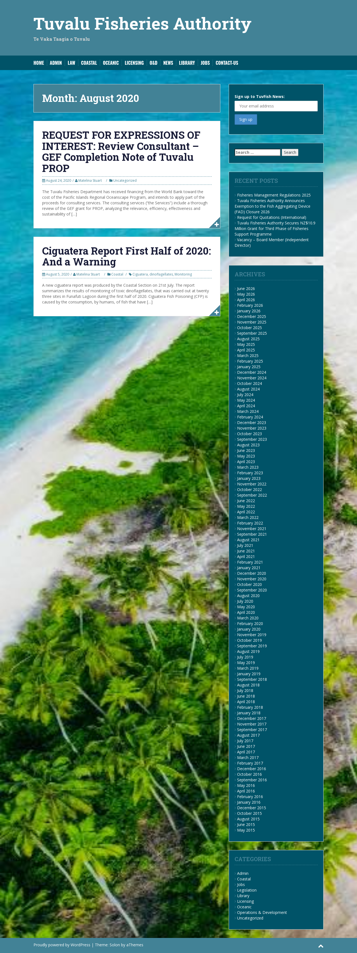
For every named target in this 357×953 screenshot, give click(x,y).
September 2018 (252, 679)
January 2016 (248, 802)
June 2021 (246, 551)
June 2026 (246, 288)
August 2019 (248, 651)
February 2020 (250, 623)
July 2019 (245, 657)
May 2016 (246, 785)
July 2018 (245, 690)
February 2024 (250, 417)
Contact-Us (227, 63)
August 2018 (248, 685)
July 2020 (245, 601)
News (168, 63)
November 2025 (251, 322)
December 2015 (251, 807)
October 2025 (249, 327)
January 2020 (248, 629)
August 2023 (248, 444)
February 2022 (250, 523)
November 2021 (251, 528)
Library (187, 63)
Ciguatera (140, 274)
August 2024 (248, 389)
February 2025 (250, 361)
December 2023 (251, 422)
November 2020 (251, 578)
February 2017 (250, 763)
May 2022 (246, 506)
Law (71, 63)
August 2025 (248, 338)
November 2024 (251, 377)
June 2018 (246, 696)
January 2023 (248, 478)
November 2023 (251, 428)
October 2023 (249, 433)
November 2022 (251, 484)
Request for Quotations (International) (271, 217)
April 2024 (246, 405)
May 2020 (246, 606)
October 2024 (249, 383)
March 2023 (248, 467)
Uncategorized (125, 180)
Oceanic (111, 63)
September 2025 (252, 333)
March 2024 (248, 411)
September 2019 (252, 645)
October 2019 (249, 640)
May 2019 (246, 662)
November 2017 (251, 724)
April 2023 (246, 461)
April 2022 (246, 511)
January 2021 (248, 567)
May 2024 (246, 400)
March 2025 (248, 355)
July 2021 (245, 545)
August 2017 (248, 735)
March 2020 (248, 618)
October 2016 (249, 774)
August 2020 (248, 595)
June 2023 (246, 450)
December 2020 (251, 573)
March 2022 (248, 517)
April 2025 (246, 350)
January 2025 (248, 366)
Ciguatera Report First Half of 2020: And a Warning (126, 256)
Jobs (205, 63)
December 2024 (251, 372)
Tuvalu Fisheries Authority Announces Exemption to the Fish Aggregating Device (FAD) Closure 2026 (272, 206)
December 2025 (251, 316)
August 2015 (248, 819)
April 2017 (246, 752)
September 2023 (252, 439)
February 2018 (250, 707)
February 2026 (250, 305)
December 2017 (251, 718)
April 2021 (246, 556)
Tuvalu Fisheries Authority (142, 23)
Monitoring (183, 274)
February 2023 (250, 472)
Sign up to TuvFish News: (276, 102)
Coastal (89, 63)
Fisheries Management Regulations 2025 (274, 195)
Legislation (247, 890)
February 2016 (250, 796)
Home (38, 63)
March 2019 (248, 668)
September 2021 (252, 534)
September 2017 (252, 729)
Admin (56, 63)
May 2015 (246, 830)
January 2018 (248, 712)
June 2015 (246, 824)
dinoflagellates (161, 274)
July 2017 (245, 740)
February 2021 (250, 562)
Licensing (134, 63)
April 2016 (246, 791)
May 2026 (246, 294)
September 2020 (252, 590)
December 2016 (251, 768)
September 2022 (252, 495)
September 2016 (252, 779)
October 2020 (249, 584)
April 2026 (246, 299)
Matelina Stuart (90, 180)
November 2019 (251, 634)
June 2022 (246, 500)
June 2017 (246, 746)
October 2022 (249, 489)
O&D (154, 63)
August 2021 (248, 539)
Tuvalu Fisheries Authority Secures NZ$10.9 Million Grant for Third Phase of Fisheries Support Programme (275, 228)
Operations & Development (262, 912)
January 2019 (248, 673)
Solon (115, 944)
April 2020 (246, 612)
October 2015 (249, 813)
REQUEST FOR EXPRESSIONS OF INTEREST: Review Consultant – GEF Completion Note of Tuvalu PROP (121, 151)
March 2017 (248, 757)
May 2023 (246, 456)
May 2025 (246, 344)
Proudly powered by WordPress (61, 944)
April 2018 (246, 701)
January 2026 (248, 310)
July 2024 (245, 394)
